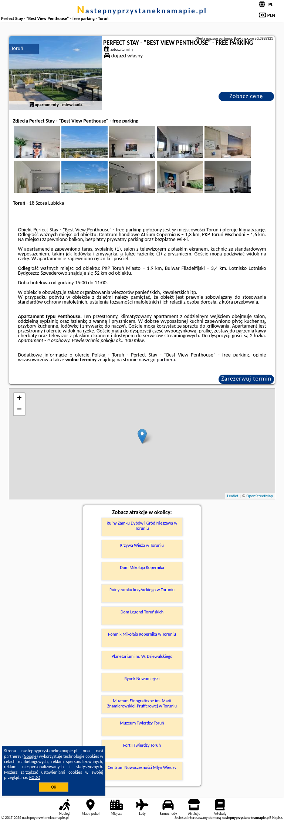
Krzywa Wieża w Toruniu (142, 545)
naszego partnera (157, 360)
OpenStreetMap (259, 495)
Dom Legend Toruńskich (142, 612)
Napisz (277, 817)
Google (30, 756)
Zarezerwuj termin (246, 378)
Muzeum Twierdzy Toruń (142, 723)
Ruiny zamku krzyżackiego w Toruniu (142, 589)
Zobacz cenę (246, 96)
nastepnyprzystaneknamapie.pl (142, 10)
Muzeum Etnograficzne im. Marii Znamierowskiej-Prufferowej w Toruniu (142, 703)
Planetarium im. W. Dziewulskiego (142, 656)
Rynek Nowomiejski (141, 678)
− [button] (19, 409)
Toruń (17, 48)
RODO (34, 777)
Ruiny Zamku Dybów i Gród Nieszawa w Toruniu (142, 526)
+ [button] (19, 398)
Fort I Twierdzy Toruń (142, 745)
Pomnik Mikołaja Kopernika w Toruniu (142, 634)
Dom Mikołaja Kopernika (142, 567)
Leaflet (232, 495)
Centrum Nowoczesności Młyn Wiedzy (142, 767)
